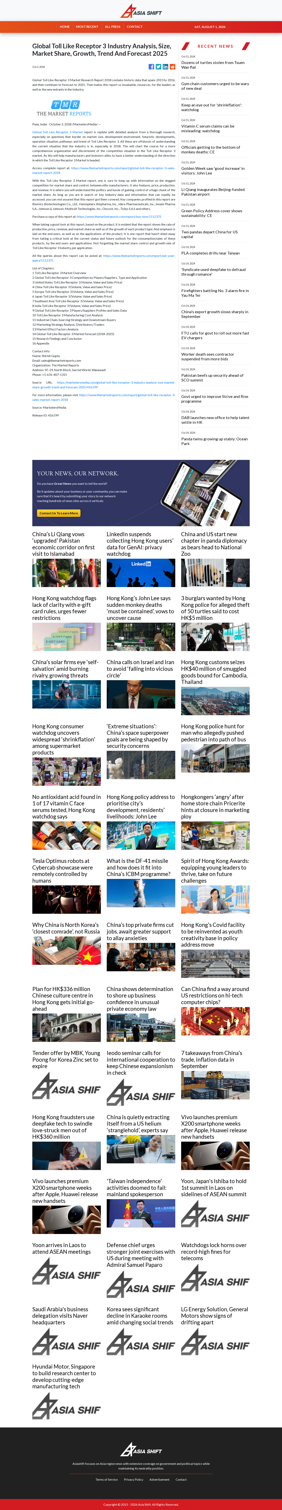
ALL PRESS (112, 26)
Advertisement (159, 1479)
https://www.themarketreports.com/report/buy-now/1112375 (119, 216)
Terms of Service (106, 1479)
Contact (181, 1479)
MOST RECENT (87, 26)
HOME (65, 26)
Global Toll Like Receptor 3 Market (57, 132)
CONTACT (135, 26)
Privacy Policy (133, 1479)
